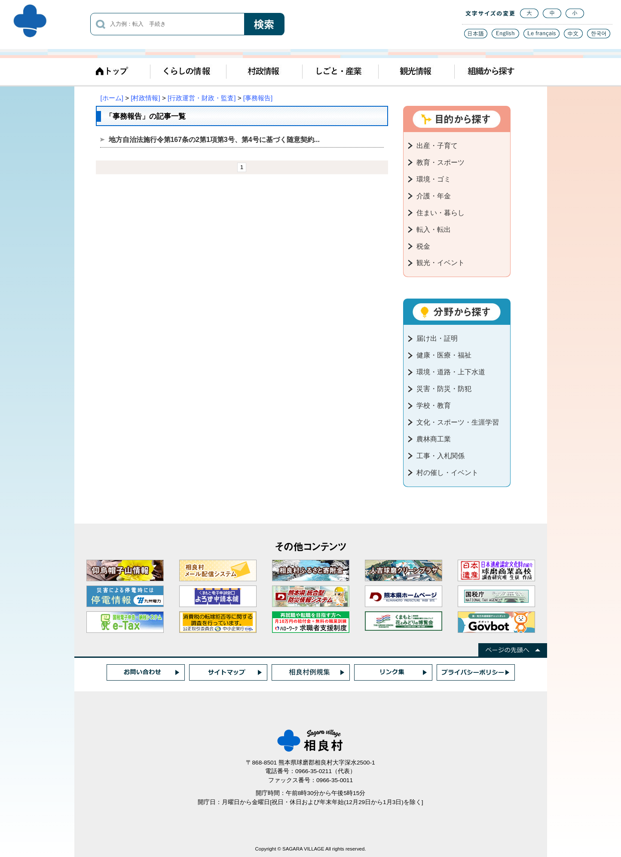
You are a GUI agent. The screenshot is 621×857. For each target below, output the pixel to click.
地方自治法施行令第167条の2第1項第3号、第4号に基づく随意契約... (214, 139)
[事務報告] (257, 98)
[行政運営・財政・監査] (202, 98)
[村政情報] (145, 98)
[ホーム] (112, 98)
